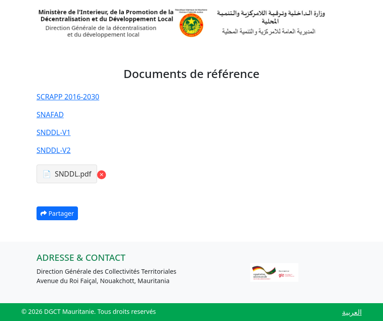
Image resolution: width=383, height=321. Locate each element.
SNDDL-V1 (54, 132)
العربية (352, 312)
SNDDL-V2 (54, 150)
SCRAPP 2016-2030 (68, 97)
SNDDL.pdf (73, 174)
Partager (57, 213)
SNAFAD (50, 114)
